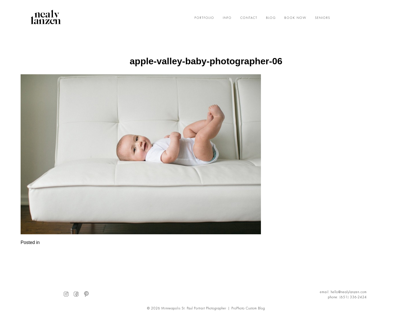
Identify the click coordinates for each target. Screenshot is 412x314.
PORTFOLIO (204, 18)
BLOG (271, 18)
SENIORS (322, 18)
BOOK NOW (295, 18)
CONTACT (249, 18)
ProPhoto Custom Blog (248, 308)
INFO (227, 18)
